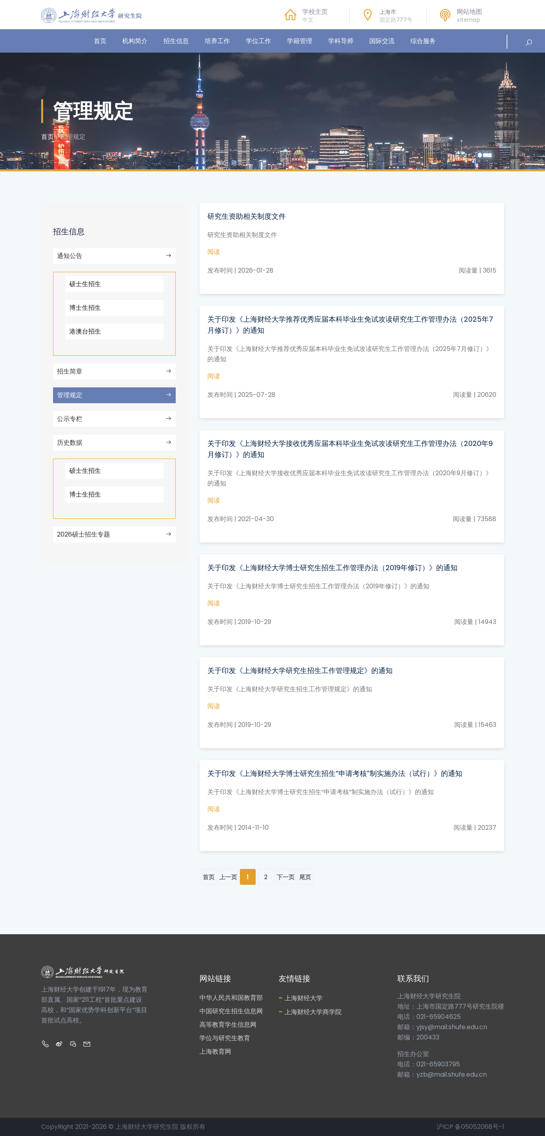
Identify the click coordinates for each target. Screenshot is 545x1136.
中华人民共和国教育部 (231, 997)
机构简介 (135, 41)
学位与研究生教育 (224, 1038)
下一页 (285, 877)
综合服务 (423, 41)
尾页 (305, 877)
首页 (100, 41)
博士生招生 (85, 307)
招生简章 (114, 371)
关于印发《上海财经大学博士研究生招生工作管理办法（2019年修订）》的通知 (332, 568)
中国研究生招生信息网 (231, 1011)
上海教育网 (215, 1051)
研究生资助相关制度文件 (246, 216)
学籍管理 (299, 41)
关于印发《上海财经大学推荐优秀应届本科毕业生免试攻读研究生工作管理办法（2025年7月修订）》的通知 (350, 324)
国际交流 (382, 41)
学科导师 (340, 41)
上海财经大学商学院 (310, 1012)
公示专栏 (114, 418)
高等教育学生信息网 (227, 1024)
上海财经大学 (301, 998)
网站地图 (469, 12)
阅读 (213, 251)
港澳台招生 (85, 331)
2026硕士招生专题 (114, 534)
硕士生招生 (85, 283)
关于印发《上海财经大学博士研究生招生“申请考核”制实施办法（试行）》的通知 (334, 773)
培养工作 (217, 41)
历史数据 (114, 442)
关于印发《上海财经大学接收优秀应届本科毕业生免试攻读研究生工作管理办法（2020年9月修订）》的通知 (350, 448)
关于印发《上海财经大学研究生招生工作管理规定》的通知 (300, 670)
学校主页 (315, 12)
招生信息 (176, 41)
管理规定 (114, 395)
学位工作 (258, 41)
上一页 (228, 877)
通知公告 (114, 255)
